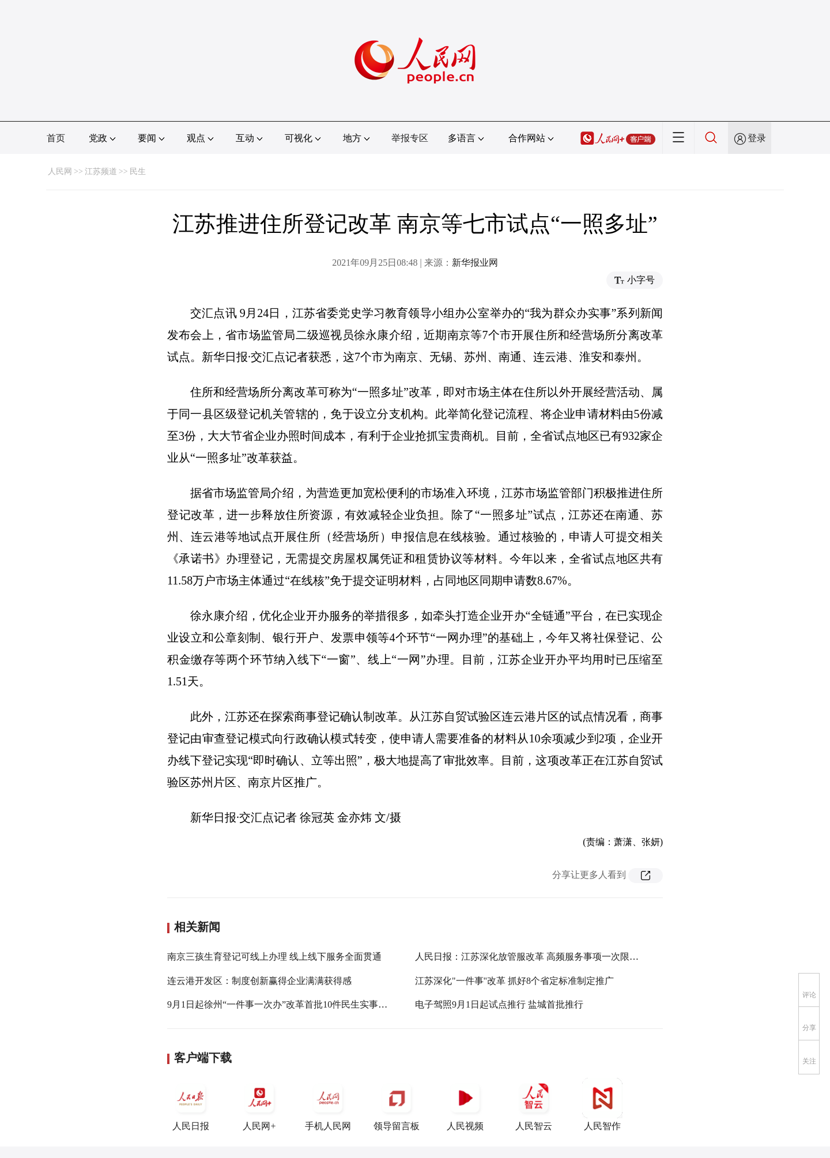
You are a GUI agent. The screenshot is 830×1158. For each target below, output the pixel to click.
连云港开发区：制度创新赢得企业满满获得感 (259, 981)
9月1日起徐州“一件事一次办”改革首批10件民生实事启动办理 (291, 1004)
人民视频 (465, 1104)
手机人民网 (328, 1104)
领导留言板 (396, 1104)
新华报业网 (475, 262)
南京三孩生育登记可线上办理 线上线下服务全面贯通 (274, 956)
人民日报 (191, 1104)
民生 (138, 171)
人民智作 (602, 1104)
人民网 (60, 171)
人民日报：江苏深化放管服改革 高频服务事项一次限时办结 (536, 956)
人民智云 (534, 1104)
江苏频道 (101, 171)
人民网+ (259, 1104)
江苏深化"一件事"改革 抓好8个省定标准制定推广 (514, 981)
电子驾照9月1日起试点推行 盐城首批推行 (499, 1004)
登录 (757, 138)
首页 (56, 138)
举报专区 (409, 138)
